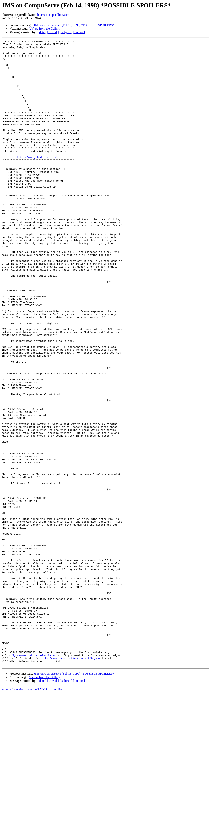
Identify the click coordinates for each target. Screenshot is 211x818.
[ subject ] (66, 32)
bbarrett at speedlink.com (53, 14)
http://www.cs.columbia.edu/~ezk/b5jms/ (71, 782)
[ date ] (41, 32)
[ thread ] (53, 32)
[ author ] (79, 32)
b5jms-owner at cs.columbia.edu (34, 778)
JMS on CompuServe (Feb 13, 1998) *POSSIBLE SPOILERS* (74, 25)
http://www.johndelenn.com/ (37, 180)
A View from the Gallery (44, 28)
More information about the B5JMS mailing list (32, 814)
